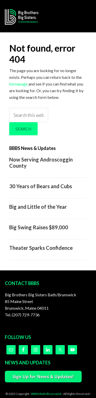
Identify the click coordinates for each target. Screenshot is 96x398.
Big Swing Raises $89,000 (38, 227)
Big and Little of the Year (38, 207)
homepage (18, 83)
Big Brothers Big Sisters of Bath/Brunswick (25, 17)
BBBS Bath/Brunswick (46, 394)
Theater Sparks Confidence (41, 248)
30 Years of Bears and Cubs (40, 186)
